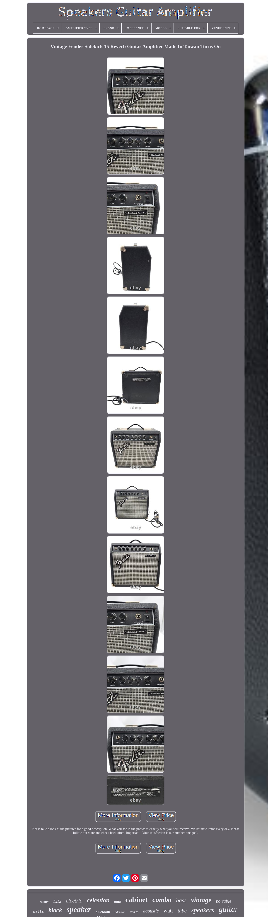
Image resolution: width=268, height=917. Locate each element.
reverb (134, 912)
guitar (228, 909)
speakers (202, 910)
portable (223, 901)
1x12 (57, 901)
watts (38, 912)
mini (117, 902)
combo (161, 900)
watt (168, 910)
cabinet (136, 899)
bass (181, 900)
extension (120, 912)
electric (74, 901)
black (55, 910)
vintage (201, 900)
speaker (79, 909)
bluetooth (103, 912)
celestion (98, 900)
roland (44, 902)
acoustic (151, 911)
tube (182, 911)
